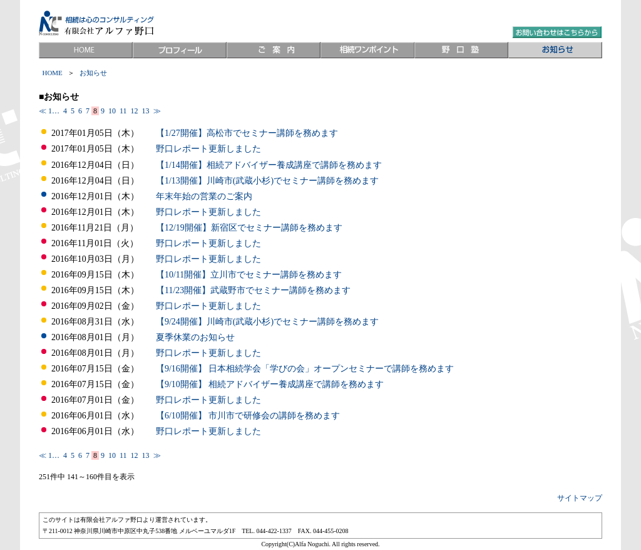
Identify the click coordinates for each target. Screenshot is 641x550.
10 (112, 110)
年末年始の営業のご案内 (204, 196)
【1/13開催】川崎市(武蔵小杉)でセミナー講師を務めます (267, 180)
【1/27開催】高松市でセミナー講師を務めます (247, 133)
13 (145, 110)
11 (123, 110)
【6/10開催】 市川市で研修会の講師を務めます (248, 415)
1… (54, 110)
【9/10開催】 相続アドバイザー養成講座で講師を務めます (270, 384)
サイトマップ (579, 498)
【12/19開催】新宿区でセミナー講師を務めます (249, 227)
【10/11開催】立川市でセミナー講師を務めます (249, 274)
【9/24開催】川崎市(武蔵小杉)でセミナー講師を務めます (267, 321)
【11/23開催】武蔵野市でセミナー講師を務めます (253, 290)
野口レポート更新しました (208, 148)
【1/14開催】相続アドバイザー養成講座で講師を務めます (269, 165)
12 (134, 110)
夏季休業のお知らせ (195, 337)
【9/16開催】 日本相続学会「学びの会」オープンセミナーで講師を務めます (305, 368)
